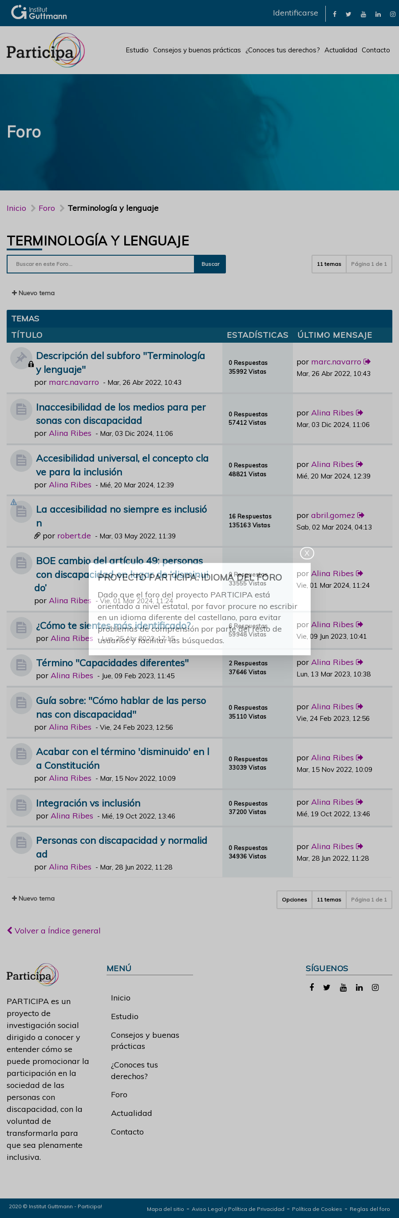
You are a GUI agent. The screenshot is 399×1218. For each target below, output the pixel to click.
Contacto (376, 50)
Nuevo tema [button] (33, 293)
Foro (119, 1094)
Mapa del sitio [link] (165, 1209)
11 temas (329, 264)
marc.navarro (74, 382)
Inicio (16, 208)
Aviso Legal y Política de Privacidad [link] (238, 1209)
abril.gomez (333, 515)
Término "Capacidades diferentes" (112, 662)
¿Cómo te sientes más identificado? (113, 625)
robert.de (74, 535)
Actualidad (340, 50)
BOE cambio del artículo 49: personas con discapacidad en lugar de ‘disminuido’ (121, 574)
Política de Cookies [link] (317, 1209)
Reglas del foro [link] (370, 1209)
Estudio (137, 50)
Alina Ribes (70, 433)
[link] (334, 13)
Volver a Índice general (54, 930)
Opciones (294, 899)
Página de (369, 264)
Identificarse (295, 13)
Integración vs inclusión (88, 803)
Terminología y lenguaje (98, 241)
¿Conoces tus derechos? (282, 50)
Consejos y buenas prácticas (197, 50)
